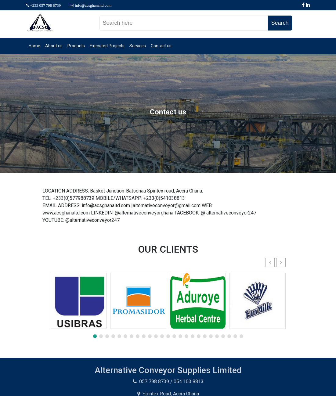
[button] (281, 262)
